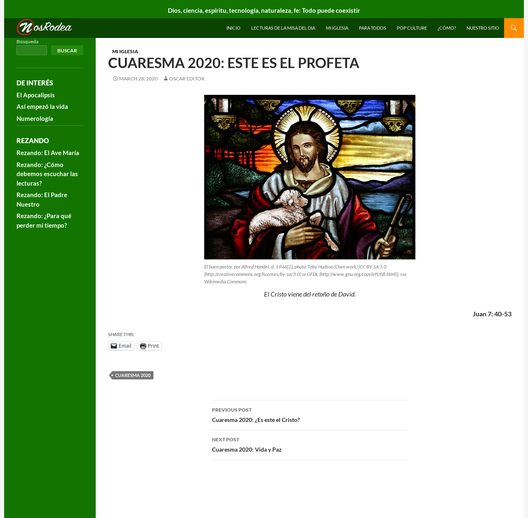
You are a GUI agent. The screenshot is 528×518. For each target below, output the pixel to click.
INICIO (233, 28)
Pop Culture (412, 28)
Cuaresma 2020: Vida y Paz (310, 444)
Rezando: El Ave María (47, 152)
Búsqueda (27, 41)
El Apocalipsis (35, 95)
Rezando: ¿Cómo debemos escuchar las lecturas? (47, 174)
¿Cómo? (447, 28)
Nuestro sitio (483, 28)
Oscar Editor (187, 78)
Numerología (34, 118)
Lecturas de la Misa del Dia (283, 28)
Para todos (372, 28)
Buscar (67, 50)
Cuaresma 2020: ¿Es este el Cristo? (310, 414)
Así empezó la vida (42, 106)
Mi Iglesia (337, 28)
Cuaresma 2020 (133, 375)
